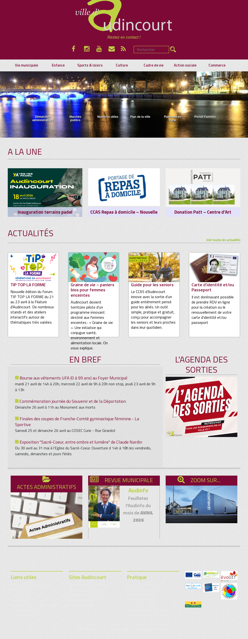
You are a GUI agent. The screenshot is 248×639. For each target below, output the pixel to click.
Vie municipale (26, 65)
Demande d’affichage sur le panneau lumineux (30, 613)
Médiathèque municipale (86, 589)
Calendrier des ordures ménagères (36, 605)
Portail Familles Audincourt (88, 584)
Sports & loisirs (90, 65)
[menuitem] (43, 112)
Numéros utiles (107, 109)
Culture (122, 65)
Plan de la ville (140, 109)
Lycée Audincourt (81, 605)
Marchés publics (75, 111)
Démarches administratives (43, 111)
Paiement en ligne (172, 111)
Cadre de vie (153, 65)
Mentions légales (121, 628)
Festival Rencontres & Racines (91, 594)
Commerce (217, 65)
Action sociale (185, 65)
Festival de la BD (81, 600)
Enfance (58, 65)
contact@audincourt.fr (153, 628)
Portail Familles (205, 109)
